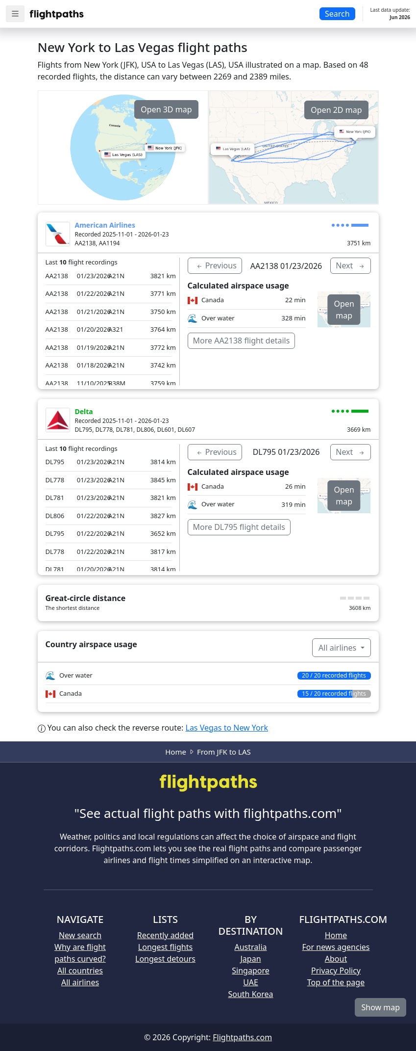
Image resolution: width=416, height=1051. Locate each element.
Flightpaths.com (242, 1037)
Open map (344, 309)
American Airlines (105, 225)
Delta (84, 411)
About (336, 958)
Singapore (250, 970)
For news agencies (336, 947)
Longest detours (165, 958)
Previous (216, 265)
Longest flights (165, 947)
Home (175, 752)
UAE (250, 982)
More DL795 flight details (239, 527)
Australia (250, 947)
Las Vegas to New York (227, 727)
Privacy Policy (336, 970)
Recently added (165, 935)
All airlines (338, 647)
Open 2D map (336, 110)
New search (80, 935)
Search (337, 13)
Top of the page (336, 982)
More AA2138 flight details (241, 340)
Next (350, 265)
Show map (380, 1007)
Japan (250, 958)
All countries (80, 970)
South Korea (250, 994)
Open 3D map (166, 109)
